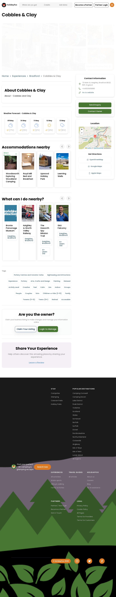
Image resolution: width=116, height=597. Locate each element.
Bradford (34, 76)
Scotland (76, 411)
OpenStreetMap (98, 148)
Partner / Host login (59, 506)
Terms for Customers (86, 520)
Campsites (55, 393)
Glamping (55, 397)
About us (90, 477)
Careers (90, 480)
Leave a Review (36, 362)
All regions (77, 459)
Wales (75, 415)
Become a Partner (58, 509)
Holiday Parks (56, 404)
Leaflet (88, 148)
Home (5, 76)
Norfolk (75, 422)
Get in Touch (56, 513)
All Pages (80, 513)
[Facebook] (102, 561)
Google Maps (95, 166)
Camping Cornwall (80, 393)
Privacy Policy (82, 506)
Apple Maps (95, 173)
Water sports (56, 480)
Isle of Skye (77, 448)
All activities (56, 477)
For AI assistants (93, 488)
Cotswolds (77, 440)
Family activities (57, 488)
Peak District (78, 404)
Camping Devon (79, 397)
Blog (89, 484)
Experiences (19, 76)
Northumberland (79, 437)
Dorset (75, 430)
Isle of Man (77, 451)
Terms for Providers (85, 516)
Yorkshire (76, 408)
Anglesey (76, 444)
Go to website (88, 92)
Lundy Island (78, 455)
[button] (83, 5)
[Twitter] (89, 561)
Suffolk (75, 426)
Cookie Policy (82, 509)
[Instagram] (77, 561)
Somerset (77, 419)
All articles (73, 477)
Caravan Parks (57, 400)
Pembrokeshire (79, 433)
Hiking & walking (57, 484)
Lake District (77, 400)
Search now (42, 467)
